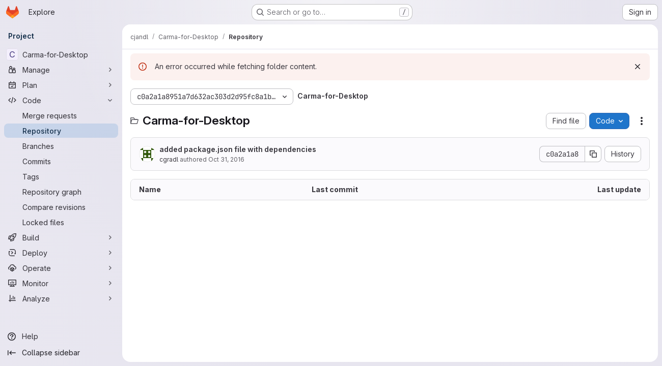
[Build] (61, 237)
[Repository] (61, 131)
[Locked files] (61, 222)
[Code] (61, 100)
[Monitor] (61, 283)
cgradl (168, 159)
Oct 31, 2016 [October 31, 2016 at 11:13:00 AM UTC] (226, 159)
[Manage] (61, 70)
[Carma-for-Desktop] (61, 54)
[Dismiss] (637, 66)
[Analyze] (61, 298)
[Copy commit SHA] (593, 154)
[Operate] (61, 268)
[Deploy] (61, 253)
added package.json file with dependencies (237, 149)
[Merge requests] (61, 115)
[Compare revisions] (61, 207)
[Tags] (61, 176)
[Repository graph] (61, 192)
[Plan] (61, 85)
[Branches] (61, 146)
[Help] (61, 336)
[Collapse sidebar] (61, 353)
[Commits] (61, 161)
